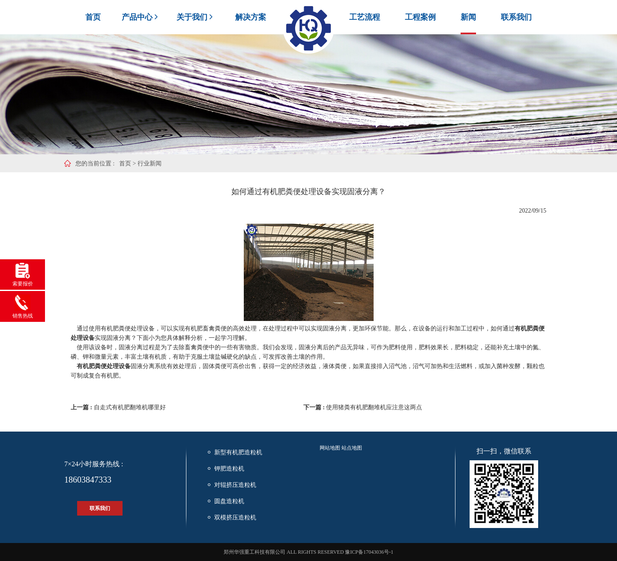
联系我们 (516, 17)
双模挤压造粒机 (235, 517)
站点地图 (351, 448)
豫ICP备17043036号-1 (369, 552)
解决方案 (250, 17)
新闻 (468, 17)
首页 (93, 17)
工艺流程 (364, 17)
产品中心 (140, 17)
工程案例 (420, 17)
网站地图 (330, 448)
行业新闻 (150, 163)
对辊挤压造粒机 (235, 485)
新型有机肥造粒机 (238, 452)
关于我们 (195, 17)
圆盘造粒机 (229, 501)
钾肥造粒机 (229, 468)
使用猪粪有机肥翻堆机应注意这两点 (374, 407)
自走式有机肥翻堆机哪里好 (130, 407)
